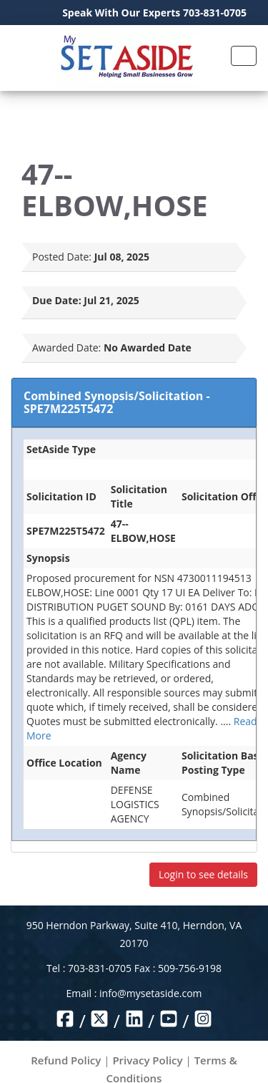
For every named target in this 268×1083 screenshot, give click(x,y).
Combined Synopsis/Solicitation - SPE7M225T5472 (117, 402)
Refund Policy (66, 1060)
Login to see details (203, 874)
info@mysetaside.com (150, 993)
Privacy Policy (147, 1060)
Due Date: (56, 300)
